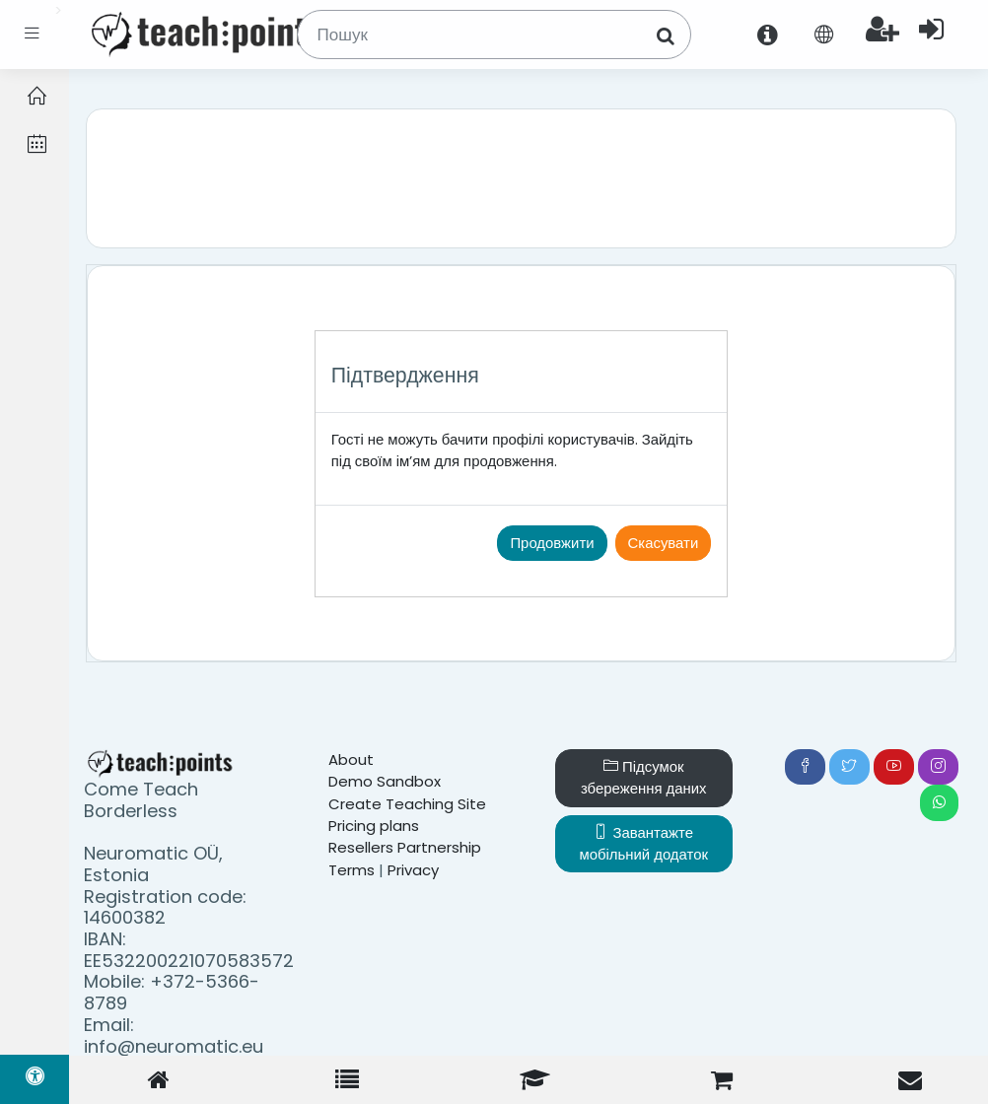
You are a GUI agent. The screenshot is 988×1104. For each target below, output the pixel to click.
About (351, 759)
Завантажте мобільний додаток (643, 843)
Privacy (413, 870)
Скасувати (663, 542)
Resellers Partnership (404, 847)
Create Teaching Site (407, 804)
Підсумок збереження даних (644, 777)
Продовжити (552, 542)
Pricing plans (373, 825)
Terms (351, 870)
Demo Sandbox (384, 781)
